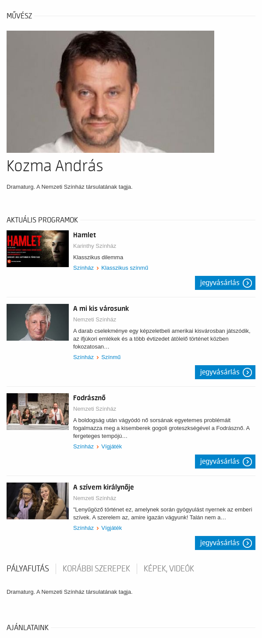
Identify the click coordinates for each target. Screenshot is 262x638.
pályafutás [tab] (28, 569)
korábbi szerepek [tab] (96, 569)
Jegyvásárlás (220, 283)
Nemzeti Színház (94, 319)
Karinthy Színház (94, 246)
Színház (83, 267)
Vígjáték (111, 446)
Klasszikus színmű (124, 267)
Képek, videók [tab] (169, 569)
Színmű (110, 357)
